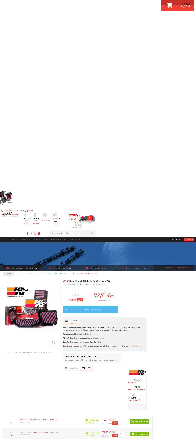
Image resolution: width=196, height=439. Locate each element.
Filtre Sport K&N (13, 85)
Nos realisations (55, 23)
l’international (176, 314)
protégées (137, 314)
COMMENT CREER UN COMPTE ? (161, 344)
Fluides (9, 100)
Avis (128, 152)
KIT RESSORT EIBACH (111, 361)
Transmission (60, 351)
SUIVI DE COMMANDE (157, 354)
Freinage (58, 358)
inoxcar (96, 51)
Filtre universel (12, 89)
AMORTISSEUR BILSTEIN (112, 341)
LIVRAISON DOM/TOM (157, 361)
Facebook (125, 4)
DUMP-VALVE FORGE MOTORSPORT (116, 365)
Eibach (135, 51)
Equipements (59, 372)
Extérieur (58, 365)
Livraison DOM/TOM (40, 23)
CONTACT (10, 434)
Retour (49, 57)
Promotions (68, 23)
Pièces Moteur (13, 126)
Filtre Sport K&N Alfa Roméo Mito (134, 283)
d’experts (61, 314)
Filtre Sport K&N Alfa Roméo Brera (60, 283)
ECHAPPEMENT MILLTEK (112, 351)
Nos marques (25, 23)
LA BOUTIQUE (7, 366)
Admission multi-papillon (16, 79)
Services (15, 23)
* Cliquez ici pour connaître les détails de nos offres (117, 394)
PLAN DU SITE (37, 434)
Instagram (133, 4)
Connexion (189, 23)
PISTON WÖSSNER (110, 348)
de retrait (99, 314)
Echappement (60, 348)
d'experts (90, 16)
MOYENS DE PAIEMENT (158, 351)
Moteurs (58, 341)
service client (109, 16)
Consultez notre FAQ (26, 412)
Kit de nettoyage (13, 92)
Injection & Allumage (16, 108)
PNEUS (105, 358)
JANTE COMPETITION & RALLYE (114, 368)
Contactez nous (21, 405)
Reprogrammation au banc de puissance (21, 136)
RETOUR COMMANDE (157, 358)
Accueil (7, 23)
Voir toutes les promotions (176, 51)
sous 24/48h (50, 16)
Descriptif (113, 103)
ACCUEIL (3, 434)
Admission (11, 71)
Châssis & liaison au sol (64, 354)
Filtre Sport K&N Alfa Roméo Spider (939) (171, 284)
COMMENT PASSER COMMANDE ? (162, 348)
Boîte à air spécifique (14, 82)
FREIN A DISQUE (109, 372)
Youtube (137, 4)
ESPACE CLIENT (155, 341)
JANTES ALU (107, 354)
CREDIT (46, 434)
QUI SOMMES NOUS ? (10, 362)
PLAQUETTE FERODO (111, 344)
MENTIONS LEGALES (21, 434)
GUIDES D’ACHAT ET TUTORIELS (161, 368)
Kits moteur (12, 117)
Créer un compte (176, 23)
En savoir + (140, 67)
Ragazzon (21, 51)
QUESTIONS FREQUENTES (159, 365)
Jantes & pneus (60, 361)
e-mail (63, 4)
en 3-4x (23, 314)
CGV (30, 434)
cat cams (59, 51)
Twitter (129, 4)
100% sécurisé (70, 16)
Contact (79, 23)
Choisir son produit (132, 93)
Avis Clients (182, 425)
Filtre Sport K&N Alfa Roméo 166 (97, 283)
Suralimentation (61, 344)
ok (91, 392)
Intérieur (58, 368)
